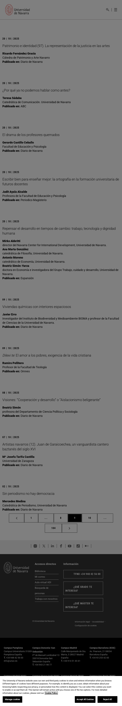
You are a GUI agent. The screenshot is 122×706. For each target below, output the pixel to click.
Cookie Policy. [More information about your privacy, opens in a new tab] (51, 693)
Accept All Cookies (85, 699)
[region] (61, 691)
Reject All (107, 699)
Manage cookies (12, 699)
